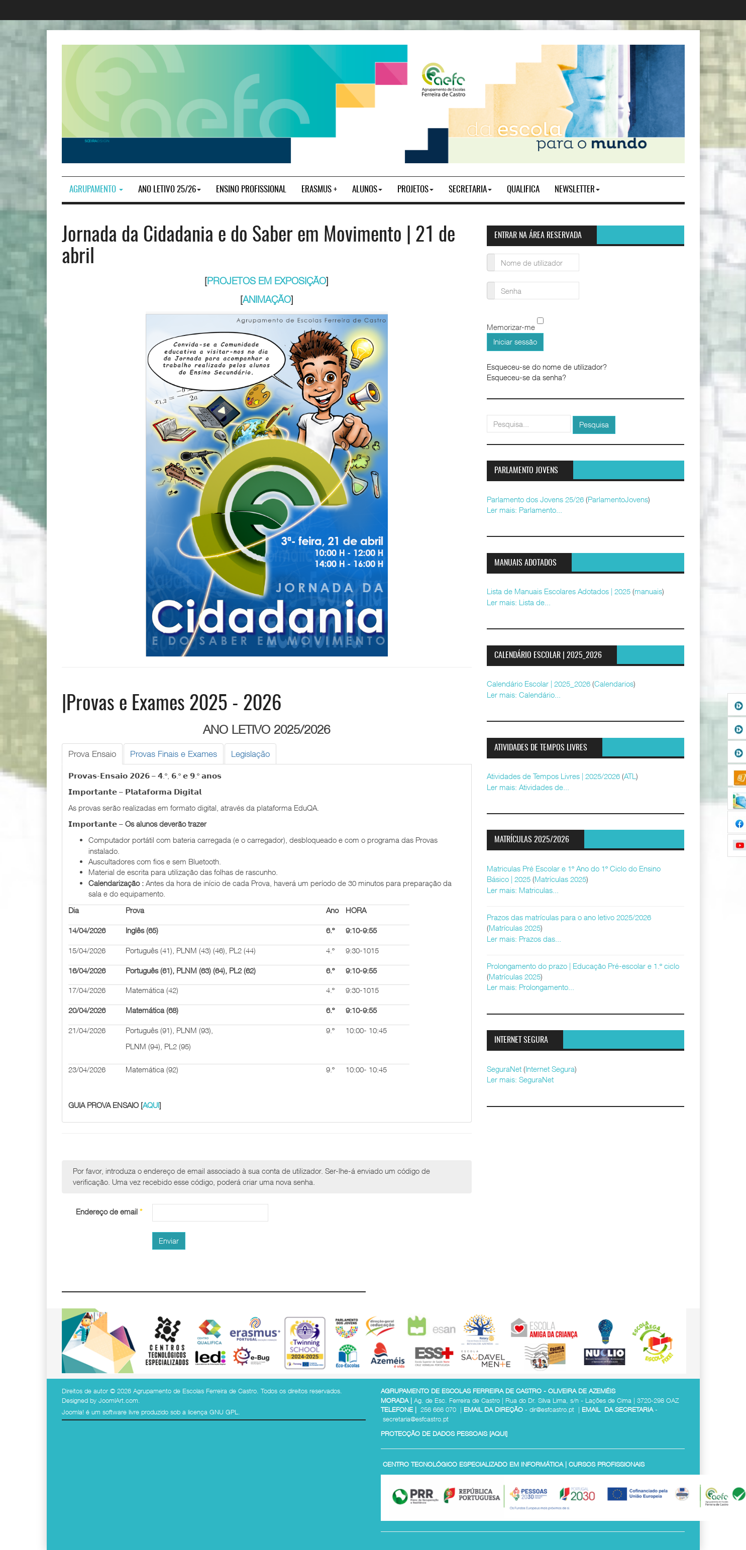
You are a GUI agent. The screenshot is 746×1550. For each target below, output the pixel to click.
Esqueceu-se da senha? (526, 377)
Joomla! (73, 1412)
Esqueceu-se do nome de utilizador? (547, 366)
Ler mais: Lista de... (519, 602)
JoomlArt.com (118, 1400)
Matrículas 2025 (560, 878)
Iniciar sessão (515, 341)
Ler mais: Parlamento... (524, 509)
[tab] (92, 753)
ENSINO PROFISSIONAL (251, 189)
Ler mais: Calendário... (524, 694)
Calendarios (613, 683)
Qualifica (523, 189)
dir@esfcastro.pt (551, 1409)
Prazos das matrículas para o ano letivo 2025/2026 (569, 917)
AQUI (151, 1105)
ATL (630, 776)
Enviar (169, 1240)
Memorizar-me (511, 327)
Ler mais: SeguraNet (520, 1079)
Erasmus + (319, 189)
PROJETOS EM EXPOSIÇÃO (266, 280)
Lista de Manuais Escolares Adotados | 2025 (558, 591)
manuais (648, 591)
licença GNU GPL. (214, 1412)
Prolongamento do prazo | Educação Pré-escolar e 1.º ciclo (583, 965)
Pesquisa (594, 424)
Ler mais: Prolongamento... (530, 986)
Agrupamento (96, 189)
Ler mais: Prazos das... (524, 938)
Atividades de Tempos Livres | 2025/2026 (553, 776)
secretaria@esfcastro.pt (416, 1419)
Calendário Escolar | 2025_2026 (538, 683)
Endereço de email (109, 1211)
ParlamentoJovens (618, 499)
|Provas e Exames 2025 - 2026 (171, 704)
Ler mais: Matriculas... (523, 890)
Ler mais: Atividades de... (528, 787)
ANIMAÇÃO (267, 299)
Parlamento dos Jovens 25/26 (535, 499)
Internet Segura (550, 1068)
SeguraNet (504, 1068)
